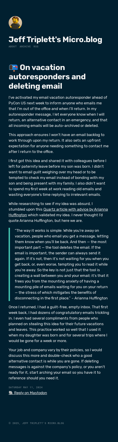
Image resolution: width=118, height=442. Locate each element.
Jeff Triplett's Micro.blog (55, 39)
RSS (36, 46)
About (13, 46)
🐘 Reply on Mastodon (28, 393)
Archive (25, 46)
